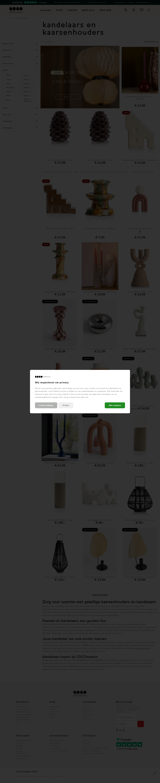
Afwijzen (65, 405)
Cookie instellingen (46, 405)
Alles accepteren (115, 405)
